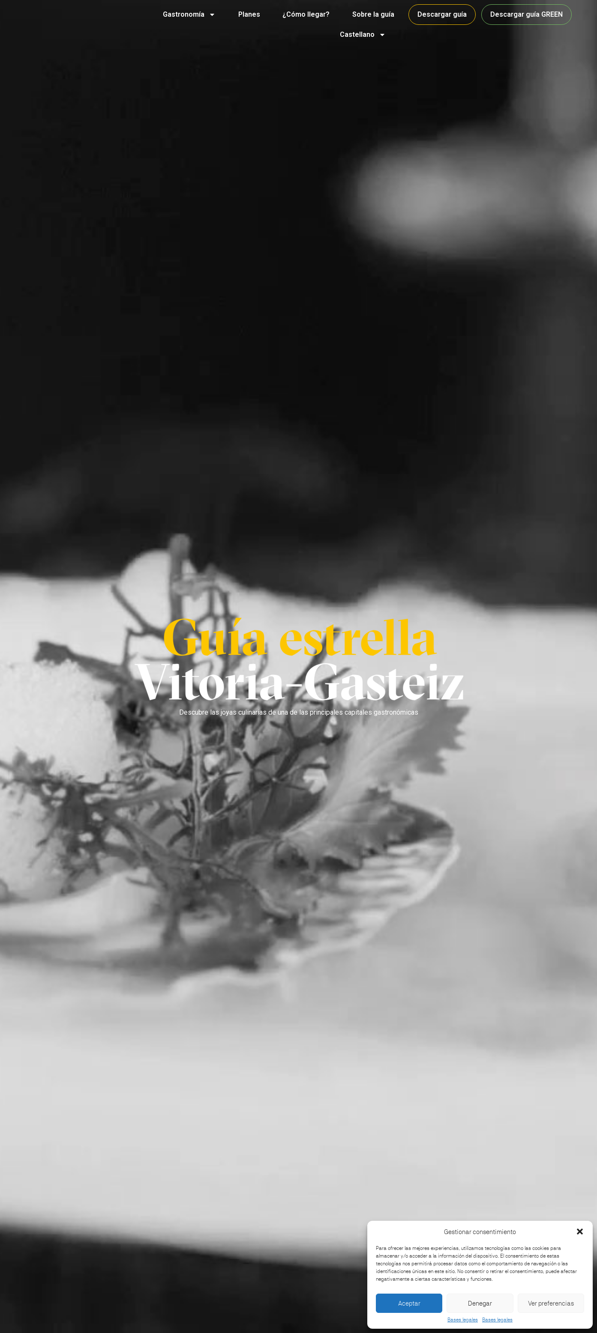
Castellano (363, 34)
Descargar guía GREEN (526, 14)
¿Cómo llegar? (306, 14)
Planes (249, 14)
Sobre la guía (373, 14)
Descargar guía (442, 14)
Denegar (480, 1303)
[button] (580, 1231)
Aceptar (409, 1303)
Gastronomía (189, 14)
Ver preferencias (551, 1303)
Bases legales (462, 1319)
